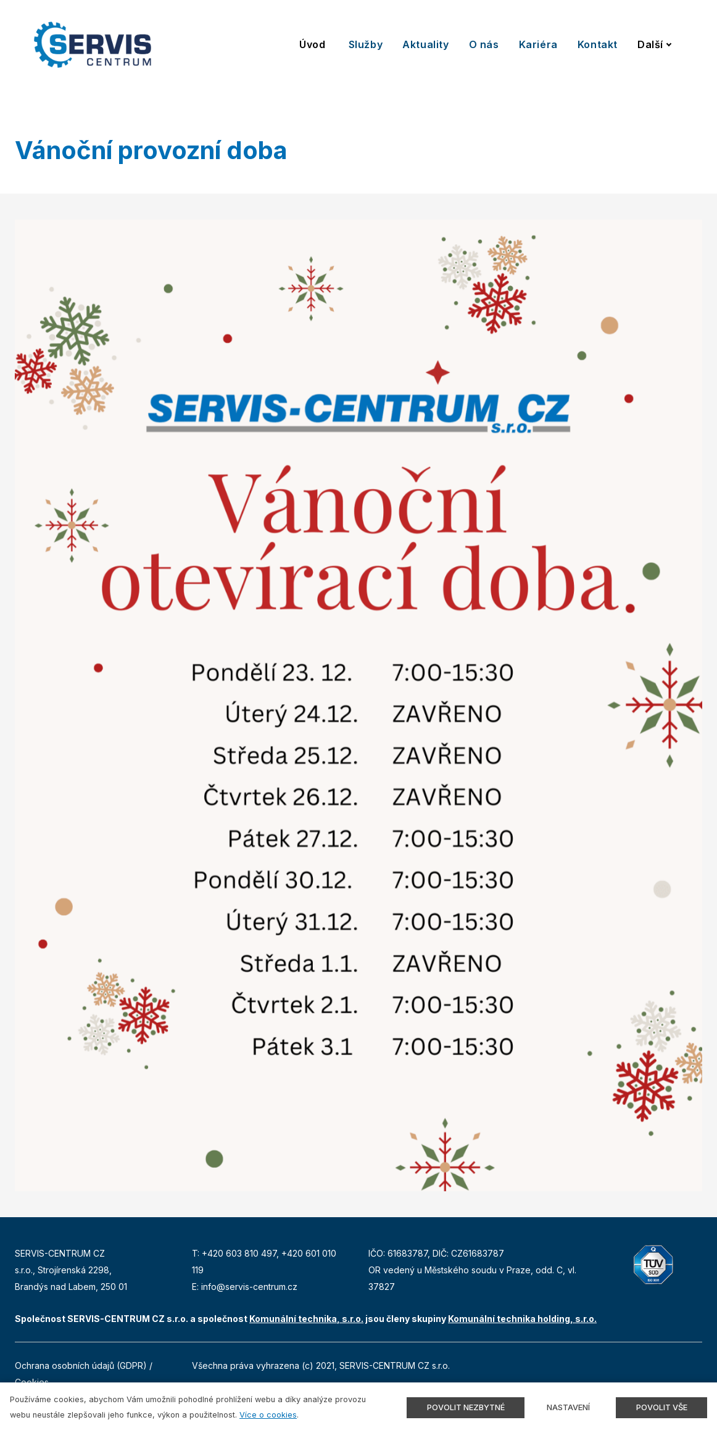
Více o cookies (268, 1414)
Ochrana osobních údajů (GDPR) (81, 1365)
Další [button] (654, 44)
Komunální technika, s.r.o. (306, 1318)
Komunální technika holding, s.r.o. (522, 1318)
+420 (214, 1253)
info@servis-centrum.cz (249, 1286)
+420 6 (296, 1253)
